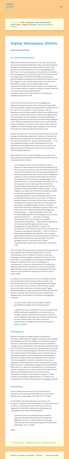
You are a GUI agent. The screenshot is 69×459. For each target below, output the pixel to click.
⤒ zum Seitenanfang (51, 455)
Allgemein (30, 22)
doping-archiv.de (33, 443)
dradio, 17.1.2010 (20, 324)
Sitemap (39, 455)
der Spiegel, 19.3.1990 (50, 379)
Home (23, 22)
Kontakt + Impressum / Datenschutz (22, 455)
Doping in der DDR (28, 24)
